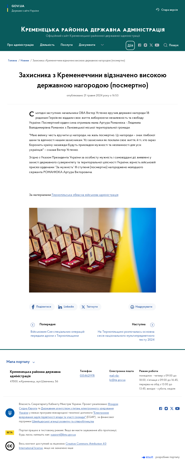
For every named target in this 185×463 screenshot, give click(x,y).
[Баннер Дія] (130, 45)
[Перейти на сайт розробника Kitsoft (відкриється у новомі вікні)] (148, 457)
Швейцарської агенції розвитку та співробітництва (63, 421)
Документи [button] (87, 45)
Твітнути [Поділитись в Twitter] (92, 306)
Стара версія (169, 10)
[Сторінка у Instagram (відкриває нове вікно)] (145, 45)
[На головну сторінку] (92, 25)
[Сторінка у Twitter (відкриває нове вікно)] (151, 45)
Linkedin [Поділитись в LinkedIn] (69, 306)
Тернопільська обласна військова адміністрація (84, 195)
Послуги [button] (67, 45)
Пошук (174, 45)
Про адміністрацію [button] (20, 45)
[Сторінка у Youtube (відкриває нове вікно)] (157, 45)
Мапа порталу (18, 362)
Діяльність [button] (47, 45)
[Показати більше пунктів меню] (102, 45)
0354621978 (87, 375)
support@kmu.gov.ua (63, 434)
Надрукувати (143, 306)
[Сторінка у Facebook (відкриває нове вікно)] (139, 45)
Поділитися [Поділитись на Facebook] (43, 306)
